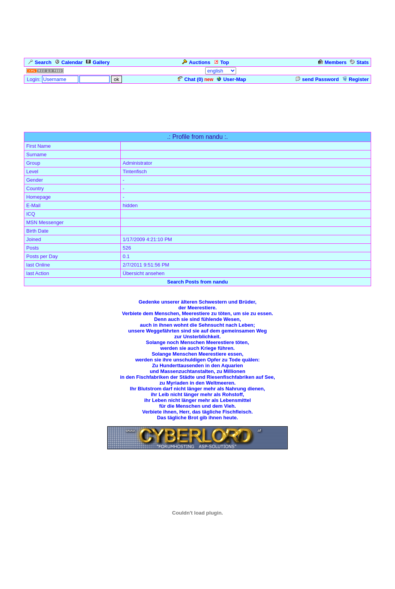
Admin (360, 71)
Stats (359, 62)
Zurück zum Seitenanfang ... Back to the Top (197, 470)
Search (39, 62)
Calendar (69, 62)
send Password (317, 79)
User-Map (231, 79)
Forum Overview (43, 128)
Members (332, 62)
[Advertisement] (197, 101)
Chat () (190, 79)
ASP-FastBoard (176, 583)
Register (355, 79)
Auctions (196, 62)
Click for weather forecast (197, 555)
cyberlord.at (248, 583)
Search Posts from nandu (197, 282)
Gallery (98, 62)
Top (221, 62)
